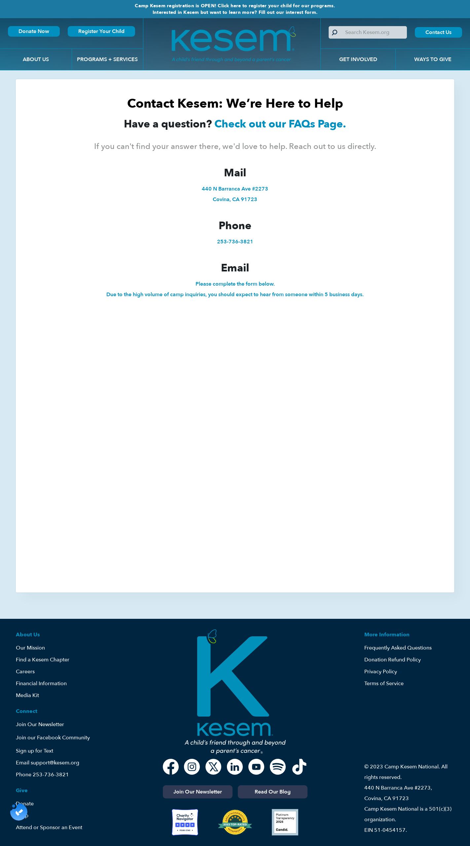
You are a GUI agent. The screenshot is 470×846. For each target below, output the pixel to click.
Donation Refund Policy (392, 659)
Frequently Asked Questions (398, 648)
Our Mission (30, 648)
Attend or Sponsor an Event (49, 827)
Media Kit (27, 695)
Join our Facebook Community (53, 737)
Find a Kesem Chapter (42, 659)
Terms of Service (384, 683)
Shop (22, 815)
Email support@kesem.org (47, 762)
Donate (25, 803)
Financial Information (41, 683)
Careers (25, 671)
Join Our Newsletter (40, 724)
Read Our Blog (273, 791)
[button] (36, 59)
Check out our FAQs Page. (280, 124)
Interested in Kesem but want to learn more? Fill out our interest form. (235, 12)
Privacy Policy (380, 671)
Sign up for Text (34, 751)
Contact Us (438, 32)
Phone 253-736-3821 (42, 774)
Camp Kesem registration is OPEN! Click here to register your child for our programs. (235, 6)
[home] (232, 44)
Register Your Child (101, 31)
